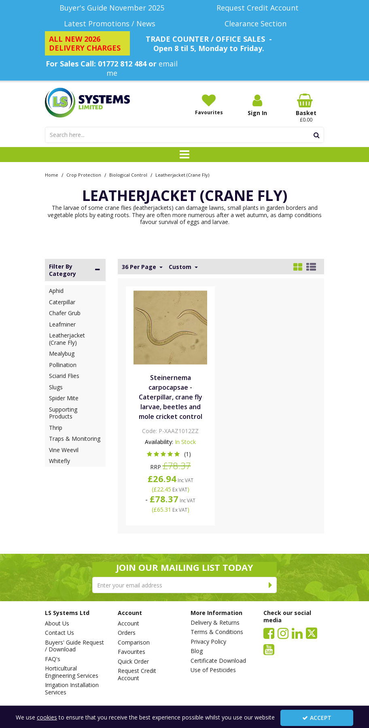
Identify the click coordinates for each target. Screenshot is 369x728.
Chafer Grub (65, 313)
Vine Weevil (63, 450)
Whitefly (59, 461)
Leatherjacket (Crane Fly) (67, 338)
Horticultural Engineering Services (71, 672)
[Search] (177, 135)
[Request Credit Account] (257, 8)
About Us (57, 623)
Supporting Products (63, 413)
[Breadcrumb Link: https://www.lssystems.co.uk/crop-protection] (83, 174)
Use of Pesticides (213, 670)
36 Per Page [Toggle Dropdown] (140, 267)
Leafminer (62, 324)
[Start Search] (316, 135)
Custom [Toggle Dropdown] (181, 267)
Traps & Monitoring (74, 438)
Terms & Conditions (217, 632)
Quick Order (133, 661)
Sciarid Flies (64, 376)
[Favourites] (209, 104)
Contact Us (59, 632)
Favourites (131, 651)
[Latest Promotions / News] (111, 24)
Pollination (62, 365)
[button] (170, 454)
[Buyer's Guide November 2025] (111, 8)
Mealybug (61, 353)
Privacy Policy (208, 641)
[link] (268, 633)
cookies (47, 717)
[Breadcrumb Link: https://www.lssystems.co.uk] (51, 174)
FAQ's (52, 659)
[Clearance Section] (257, 24)
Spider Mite (63, 398)
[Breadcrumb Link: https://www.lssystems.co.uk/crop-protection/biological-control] (128, 174)
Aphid (56, 291)
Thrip (55, 427)
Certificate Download (218, 660)
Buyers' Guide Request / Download (74, 646)
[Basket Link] (306, 108)
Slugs (56, 387)
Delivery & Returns (215, 622)
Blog (197, 651)
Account (128, 623)
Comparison (134, 642)
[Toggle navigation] (184, 154)
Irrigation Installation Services (72, 688)
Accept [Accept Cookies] (316, 718)
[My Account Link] (257, 105)
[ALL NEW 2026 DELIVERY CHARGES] (87, 43)
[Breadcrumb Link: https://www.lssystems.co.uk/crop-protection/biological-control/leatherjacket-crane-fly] (182, 174)
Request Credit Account (137, 674)
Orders (127, 632)
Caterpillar (62, 302)
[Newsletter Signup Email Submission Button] (270, 585)
